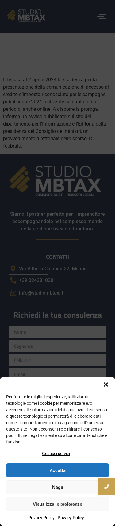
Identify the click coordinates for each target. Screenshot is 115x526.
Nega (57, 487)
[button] (106, 384)
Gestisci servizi (56, 453)
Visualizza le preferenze (57, 504)
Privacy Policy (41, 517)
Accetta (58, 470)
